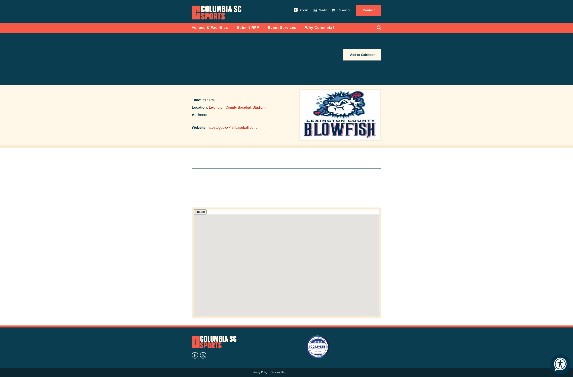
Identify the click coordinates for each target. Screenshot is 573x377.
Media (323, 10)
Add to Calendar (362, 55)
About (303, 10)
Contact (369, 10)
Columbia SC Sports (214, 342)
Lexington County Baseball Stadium (237, 107)
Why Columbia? (320, 28)
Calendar (343, 10)
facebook (195, 355)
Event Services (282, 28)
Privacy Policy (260, 372)
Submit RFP (248, 28)
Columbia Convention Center (217, 12)
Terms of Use (278, 372)
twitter (203, 355)
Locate (200, 211)
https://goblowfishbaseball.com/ (232, 128)
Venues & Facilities (210, 28)
